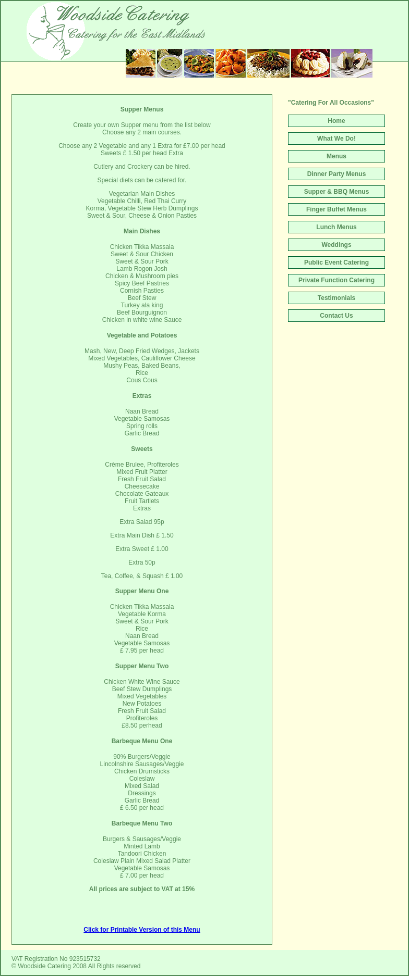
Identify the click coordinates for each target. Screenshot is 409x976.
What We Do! (336, 138)
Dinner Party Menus (336, 174)
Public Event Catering (336, 262)
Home (336, 120)
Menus (336, 156)
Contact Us (336, 315)
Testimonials (336, 298)
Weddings (336, 244)
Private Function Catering (336, 280)
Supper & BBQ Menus (336, 191)
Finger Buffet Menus (336, 209)
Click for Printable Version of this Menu (141, 929)
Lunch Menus (336, 227)
